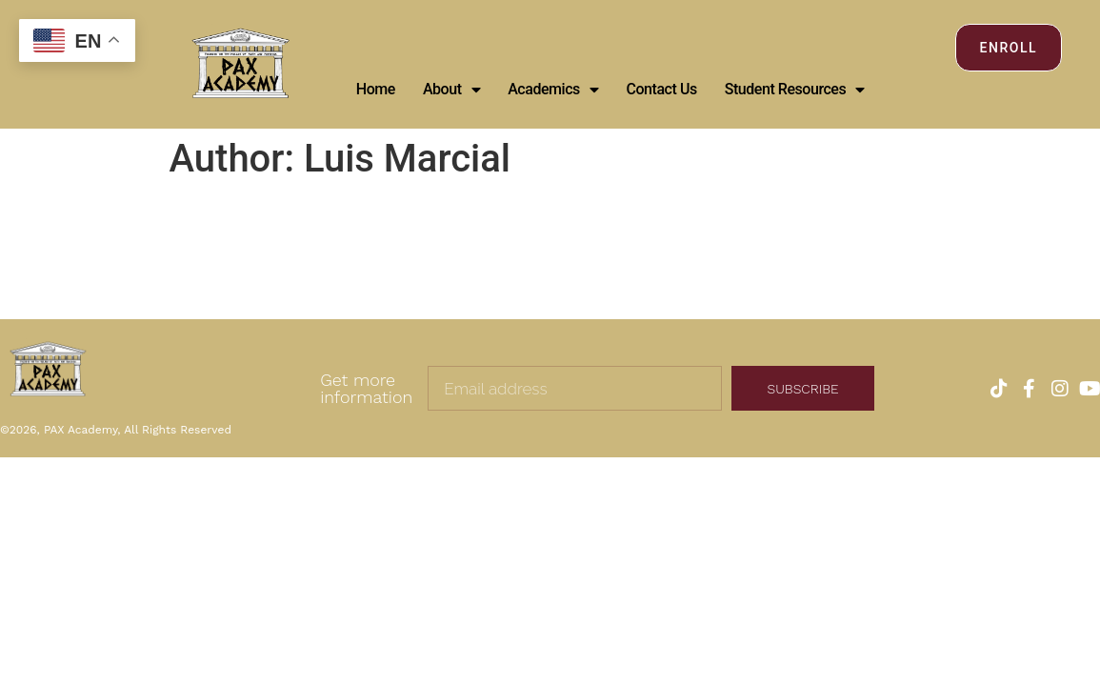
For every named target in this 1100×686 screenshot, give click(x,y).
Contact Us (661, 89)
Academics (553, 89)
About (451, 89)
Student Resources (795, 89)
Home (375, 89)
